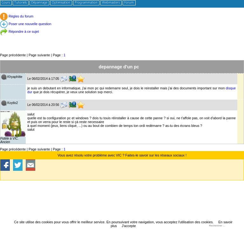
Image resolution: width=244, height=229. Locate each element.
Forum (129, 2)
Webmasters (111, 2)
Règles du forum (16, 16)
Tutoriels (20, 2)
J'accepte (129, 226)
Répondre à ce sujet (19, 31)
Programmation (86, 2)
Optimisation (61, 2)
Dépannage (39, 2)
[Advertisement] (122, 38)
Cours (6, 2)
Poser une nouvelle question (25, 24)
